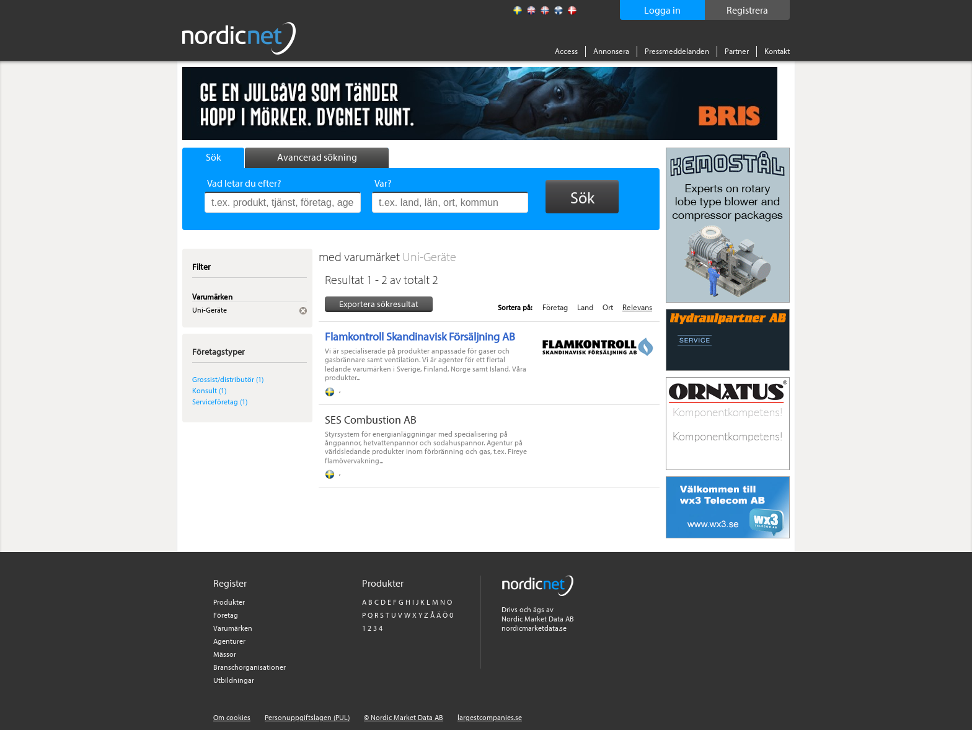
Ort (608, 307)
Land (585, 307)
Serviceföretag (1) (219, 401)
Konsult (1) (209, 390)
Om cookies (231, 717)
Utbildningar (233, 680)
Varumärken (232, 628)
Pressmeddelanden (677, 51)
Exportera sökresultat (378, 303)
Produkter (229, 602)
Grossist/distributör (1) (227, 379)
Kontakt (777, 51)
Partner (737, 51)
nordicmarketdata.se (534, 628)
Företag (555, 307)
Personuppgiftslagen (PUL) (307, 717)
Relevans (637, 307)
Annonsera (611, 51)
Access (566, 51)
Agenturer (229, 641)
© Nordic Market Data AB (403, 717)
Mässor (224, 654)
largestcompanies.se (489, 717)
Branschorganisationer (249, 667)
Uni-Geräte (429, 256)
